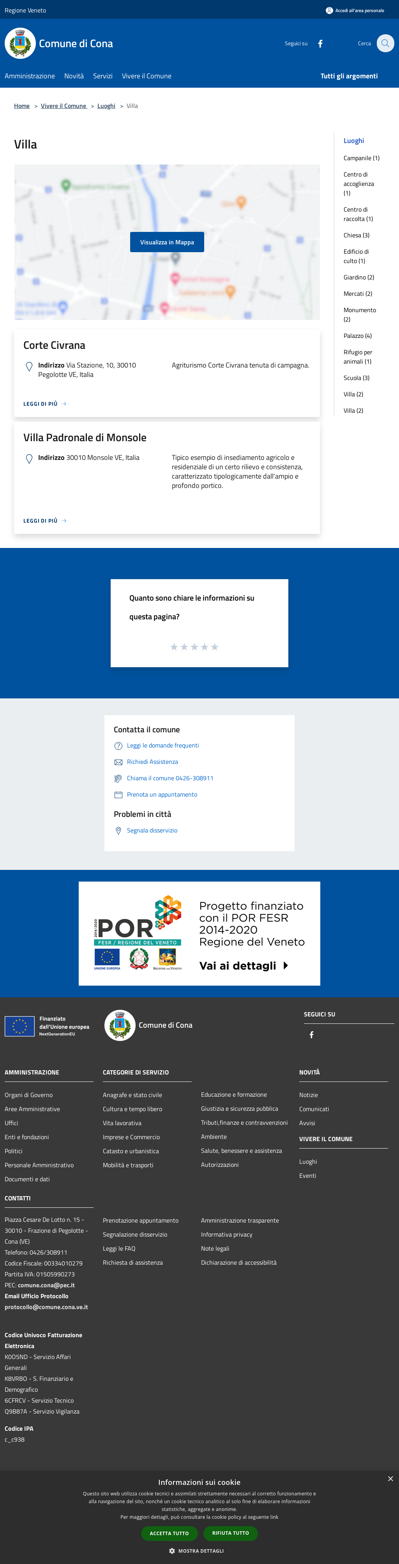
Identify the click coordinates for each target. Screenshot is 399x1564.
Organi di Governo (29, 1094)
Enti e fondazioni (27, 1137)
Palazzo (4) (358, 335)
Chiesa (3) (356, 235)
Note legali (215, 1248)
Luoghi (106, 105)
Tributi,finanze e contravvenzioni (244, 1122)
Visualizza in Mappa (167, 242)
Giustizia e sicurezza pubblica (239, 1108)
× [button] (390, 1479)
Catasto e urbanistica (131, 1151)
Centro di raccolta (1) (358, 214)
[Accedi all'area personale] (355, 10)
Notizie (308, 1094)
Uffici (11, 1122)
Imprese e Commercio (131, 1137)
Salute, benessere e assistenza (241, 1150)
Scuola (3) (356, 377)
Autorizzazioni (220, 1164)
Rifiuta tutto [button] (230, 1533)
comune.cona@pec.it (46, 1285)
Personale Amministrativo (39, 1165)
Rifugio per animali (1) (358, 356)
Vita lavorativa (122, 1122)
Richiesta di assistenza (133, 1262)
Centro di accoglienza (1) (359, 184)
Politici (14, 1151)
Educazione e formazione (234, 1094)
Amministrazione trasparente (240, 1220)
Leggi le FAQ (119, 1248)
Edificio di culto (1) (356, 256)
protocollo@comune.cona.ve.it (46, 1306)
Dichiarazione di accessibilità (239, 1262)
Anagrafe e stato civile (132, 1094)
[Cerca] (385, 43)
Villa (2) (353, 394)
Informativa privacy (226, 1234)
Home (22, 105)
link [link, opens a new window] (274, 1517)
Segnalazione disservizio (135, 1234)
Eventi (307, 1175)
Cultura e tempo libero (132, 1108)
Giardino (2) (359, 277)
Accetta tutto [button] (169, 1533)
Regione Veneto (25, 10)
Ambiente (214, 1136)
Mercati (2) (358, 293)
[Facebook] (315, 43)
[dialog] (199, 1517)
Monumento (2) (360, 314)
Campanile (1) (362, 158)
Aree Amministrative (32, 1108)
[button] (199, 1551)
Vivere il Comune (64, 105)
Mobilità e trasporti (128, 1165)
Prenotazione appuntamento (140, 1220)
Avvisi (307, 1122)
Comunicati (314, 1108)
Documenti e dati (27, 1179)
